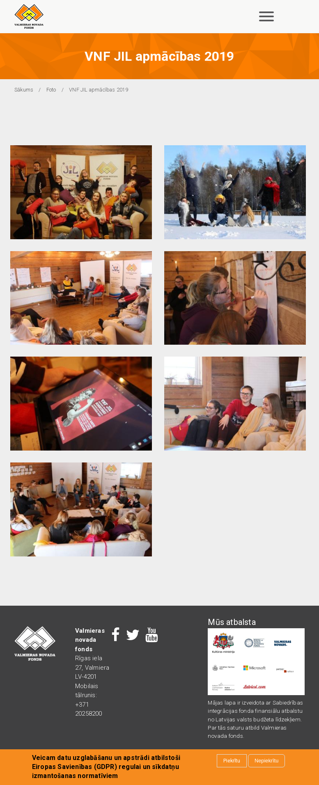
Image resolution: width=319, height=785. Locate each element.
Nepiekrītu (266, 761)
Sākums (23, 90)
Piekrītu (231, 761)
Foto (51, 90)
